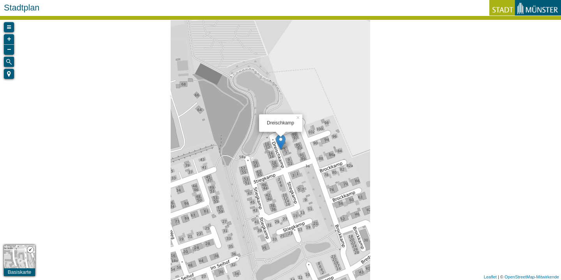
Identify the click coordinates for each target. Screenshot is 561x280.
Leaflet (490, 277)
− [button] (9, 49)
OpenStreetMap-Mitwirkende (532, 277)
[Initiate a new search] (9, 62)
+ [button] (9, 39)
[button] (9, 74)
